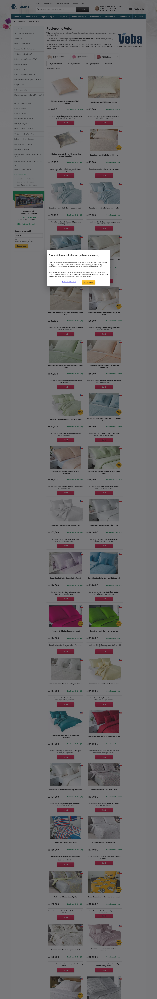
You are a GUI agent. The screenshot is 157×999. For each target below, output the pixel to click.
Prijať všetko (88, 282)
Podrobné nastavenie (69, 282)
